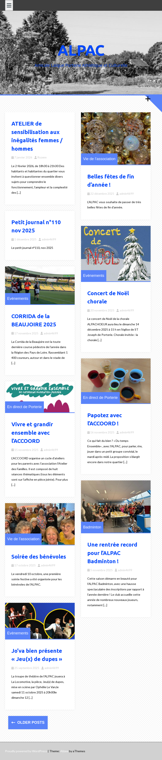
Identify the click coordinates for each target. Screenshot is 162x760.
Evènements (93, 275)
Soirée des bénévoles (38, 557)
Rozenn (42, 157)
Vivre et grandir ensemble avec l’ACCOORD (32, 432)
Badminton (92, 527)
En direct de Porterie (100, 397)
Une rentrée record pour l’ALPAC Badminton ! (112, 553)
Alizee (64, 751)
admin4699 (126, 193)
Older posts (30, 722)
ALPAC (81, 50)
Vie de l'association (99, 159)
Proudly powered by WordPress (26, 751)
